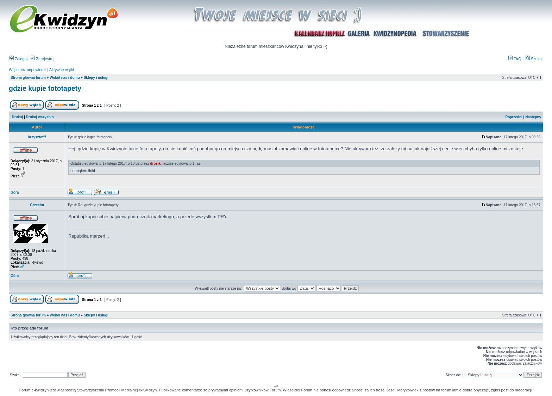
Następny (533, 117)
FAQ (514, 59)
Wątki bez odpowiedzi (27, 70)
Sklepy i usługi (96, 78)
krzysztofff (37, 137)
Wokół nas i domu (65, 78)
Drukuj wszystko (40, 117)
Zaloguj (18, 59)
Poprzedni (514, 117)
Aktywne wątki (61, 70)
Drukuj (17, 117)
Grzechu (37, 205)
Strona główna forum (28, 78)
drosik (155, 163)
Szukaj (534, 59)
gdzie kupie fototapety (45, 88)
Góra (15, 192)
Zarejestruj (42, 59)
